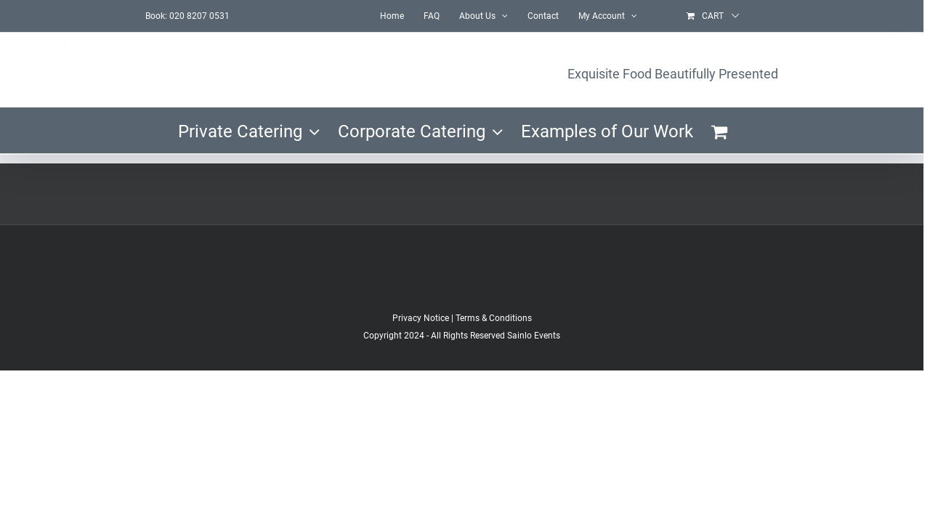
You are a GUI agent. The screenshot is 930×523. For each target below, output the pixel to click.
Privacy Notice (420, 318)
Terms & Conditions (494, 318)
